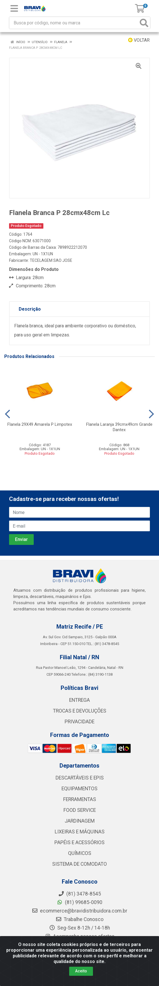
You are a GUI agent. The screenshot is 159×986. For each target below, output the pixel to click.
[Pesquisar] (144, 23)
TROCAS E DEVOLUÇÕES (79, 711)
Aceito (81, 971)
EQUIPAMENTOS (79, 788)
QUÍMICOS (79, 853)
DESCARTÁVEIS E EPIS (80, 778)
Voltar (139, 40)
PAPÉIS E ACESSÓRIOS (79, 842)
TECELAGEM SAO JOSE (51, 260)
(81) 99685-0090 (79, 902)
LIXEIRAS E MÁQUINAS (80, 832)
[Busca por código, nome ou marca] (73, 23)
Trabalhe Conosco (79, 919)
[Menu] (14, 8)
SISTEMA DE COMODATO (79, 864)
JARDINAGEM (80, 821)
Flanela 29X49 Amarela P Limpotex (39, 424)
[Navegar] (7, 414)
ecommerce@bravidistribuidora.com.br (79, 911)
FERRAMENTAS (79, 799)
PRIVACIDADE (79, 721)
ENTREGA (79, 700)
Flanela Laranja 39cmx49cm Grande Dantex (119, 427)
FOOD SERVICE (79, 810)
